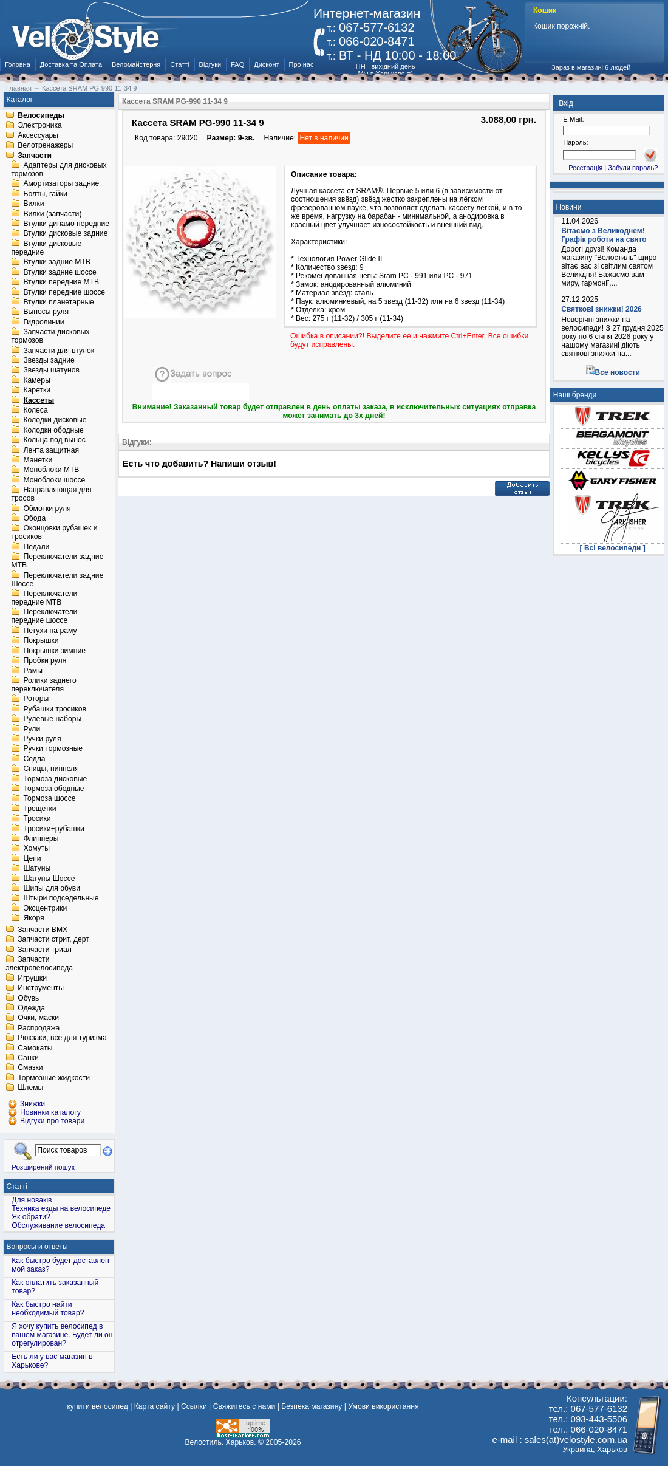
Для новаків (32, 1200)
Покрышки (40, 641)
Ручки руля (42, 739)
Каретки (36, 390)
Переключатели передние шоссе (44, 616)
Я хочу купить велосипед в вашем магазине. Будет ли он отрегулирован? (62, 1335)
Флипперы (40, 838)
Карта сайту (154, 1406)
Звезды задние (48, 360)
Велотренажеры (45, 146)
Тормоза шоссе (49, 799)
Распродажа (39, 1028)
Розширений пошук (43, 1167)
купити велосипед (97, 1406)
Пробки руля (44, 661)
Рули (31, 729)
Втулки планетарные (58, 302)
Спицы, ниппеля (50, 769)
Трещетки (39, 808)
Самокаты (35, 1048)
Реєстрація (585, 167)
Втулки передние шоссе (64, 292)
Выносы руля (46, 312)
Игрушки (32, 978)
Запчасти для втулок (58, 350)
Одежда (31, 1008)
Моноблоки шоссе (54, 480)
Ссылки (194, 1406)
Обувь (28, 998)
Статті (179, 64)
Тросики (36, 819)
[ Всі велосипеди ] (613, 548)
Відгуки (210, 64)
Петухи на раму (50, 630)
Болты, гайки (45, 194)
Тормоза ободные (53, 788)
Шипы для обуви (51, 888)
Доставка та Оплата (71, 64)
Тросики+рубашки (53, 828)
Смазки (30, 1068)
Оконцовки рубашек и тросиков (54, 532)
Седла (34, 759)
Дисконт (266, 64)
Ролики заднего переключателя (43, 684)
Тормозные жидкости (54, 1078)
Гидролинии (43, 322)
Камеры (36, 380)
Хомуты (36, 848)
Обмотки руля (46, 508)
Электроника (40, 126)
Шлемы (30, 1088)
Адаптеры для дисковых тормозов (58, 169)
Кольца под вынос (54, 440)
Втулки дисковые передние (46, 247)
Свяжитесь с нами (244, 1406)
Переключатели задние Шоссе (57, 579)
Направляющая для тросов (51, 494)
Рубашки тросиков (54, 709)
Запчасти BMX (42, 929)
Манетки (37, 460)
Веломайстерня (136, 64)
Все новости (617, 372)
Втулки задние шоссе (59, 272)
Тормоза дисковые (55, 779)
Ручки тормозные (53, 749)
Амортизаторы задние (61, 184)
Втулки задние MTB (56, 262)
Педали (36, 547)
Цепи (32, 858)
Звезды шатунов (51, 370)
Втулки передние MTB (61, 282)
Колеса (35, 410)
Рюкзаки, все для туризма (62, 1038)
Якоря (33, 918)
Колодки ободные (53, 430)
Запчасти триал (45, 949)
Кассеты (38, 400)
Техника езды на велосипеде (61, 1208)
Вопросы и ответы (37, 1246)
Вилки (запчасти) (52, 214)
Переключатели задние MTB (57, 561)
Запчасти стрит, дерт (53, 940)
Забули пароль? (633, 167)
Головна (17, 64)
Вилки (33, 204)
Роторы (36, 699)
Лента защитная (51, 450)
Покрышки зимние (54, 650)
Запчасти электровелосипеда (39, 964)
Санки (28, 1057)
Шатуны (36, 869)
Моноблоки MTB (51, 470)
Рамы (33, 670)
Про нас (301, 64)
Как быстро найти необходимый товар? (48, 1308)
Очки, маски (38, 1018)
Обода (34, 518)
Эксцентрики (45, 908)
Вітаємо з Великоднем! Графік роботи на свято (603, 235)
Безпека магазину (311, 1406)
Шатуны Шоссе (49, 878)
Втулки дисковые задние (65, 234)
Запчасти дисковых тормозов (50, 336)
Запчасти (35, 155)
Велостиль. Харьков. (220, 1442)
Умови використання (383, 1406)
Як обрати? (31, 1217)
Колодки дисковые (54, 420)
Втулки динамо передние (66, 223)
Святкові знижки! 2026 (601, 309)
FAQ (237, 64)
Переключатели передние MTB (44, 597)
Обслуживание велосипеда (58, 1225)
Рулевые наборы (52, 719)
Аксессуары (38, 135)
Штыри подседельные (60, 898)
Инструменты (41, 988)
